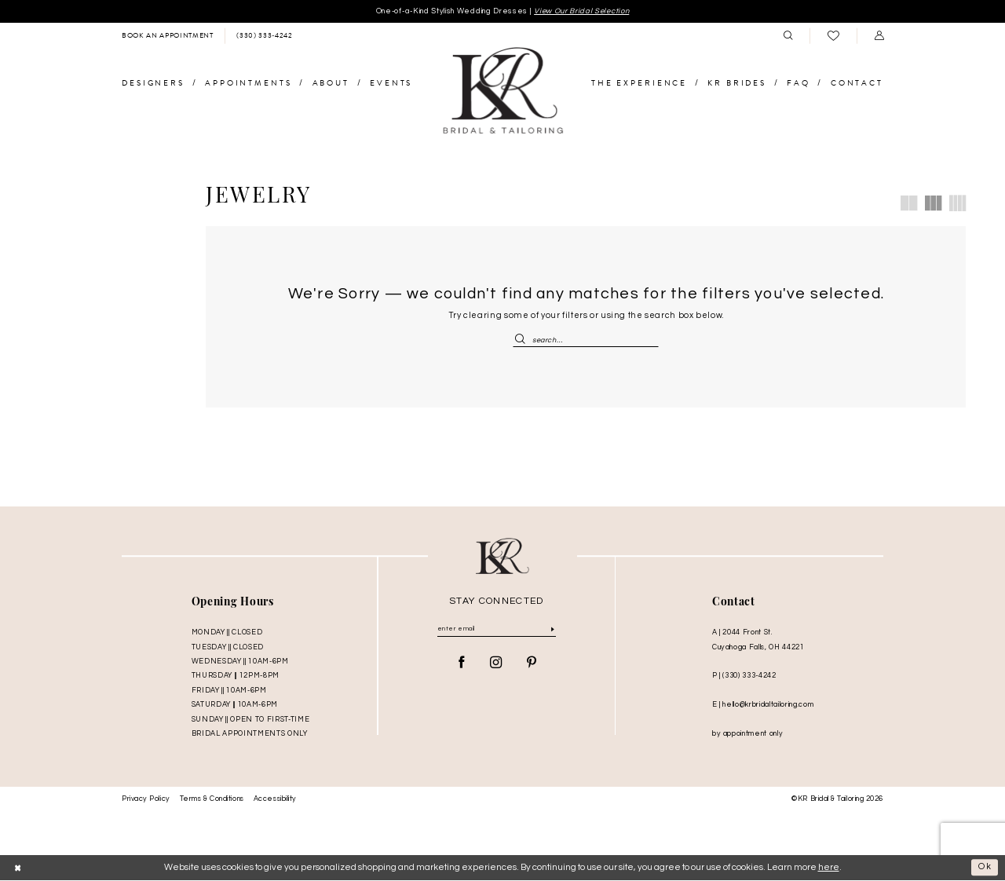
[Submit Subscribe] (552, 630)
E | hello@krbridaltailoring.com (762, 706)
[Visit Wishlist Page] (833, 36)
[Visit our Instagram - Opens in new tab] (496, 664)
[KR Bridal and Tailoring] (502, 91)
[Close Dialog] (18, 868)
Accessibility (275, 800)
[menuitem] (167, 36)
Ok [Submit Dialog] (985, 868)
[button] (879, 36)
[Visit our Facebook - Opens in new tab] (462, 664)
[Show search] (787, 36)
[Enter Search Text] (586, 340)
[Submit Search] (522, 340)
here (828, 868)
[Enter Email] (496, 630)
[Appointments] (167, 36)
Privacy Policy (146, 800)
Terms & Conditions (212, 800)
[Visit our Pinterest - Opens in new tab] (531, 664)
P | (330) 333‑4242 (744, 677)
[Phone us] (264, 36)
